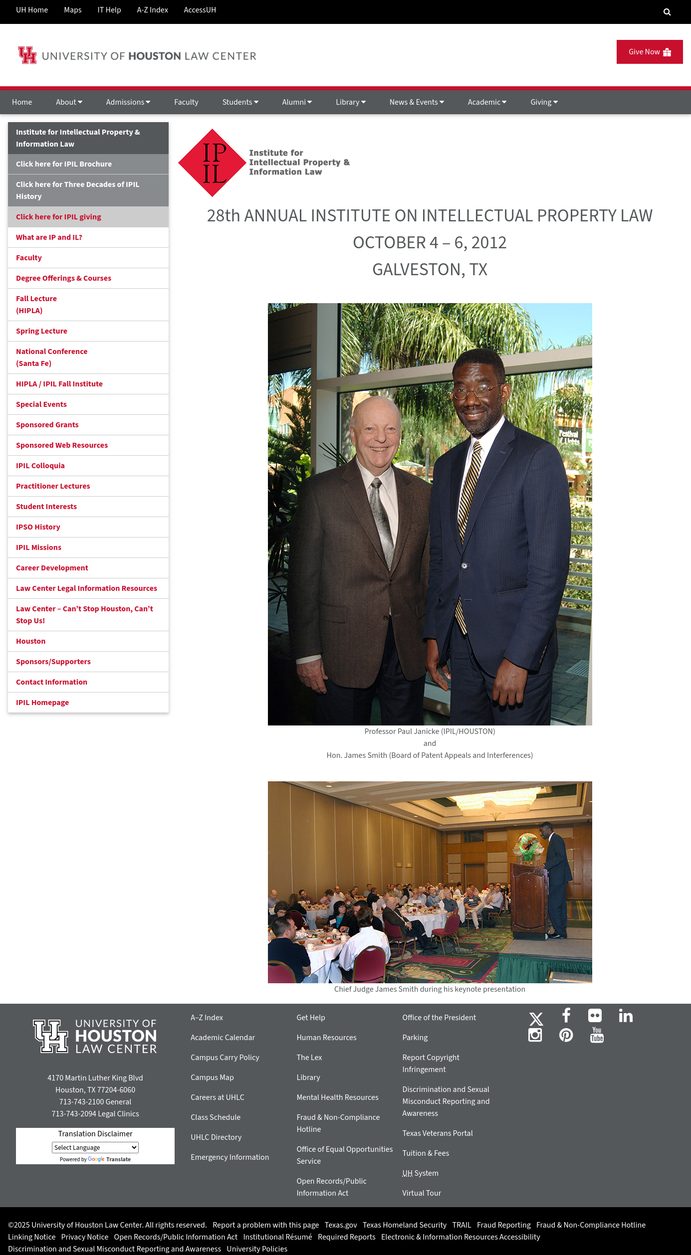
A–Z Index (207, 1017)
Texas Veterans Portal (438, 1133)
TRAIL (462, 1225)
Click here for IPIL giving (58, 216)
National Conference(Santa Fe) (51, 357)
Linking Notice (31, 1237)
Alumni (297, 102)
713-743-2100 (81, 1101)
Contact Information (51, 682)
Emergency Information (230, 1157)
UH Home (32, 9)
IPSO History (38, 527)
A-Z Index (152, 9)
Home (22, 102)
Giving (543, 102)
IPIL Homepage (42, 702)
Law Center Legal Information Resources (86, 588)
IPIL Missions (38, 547)
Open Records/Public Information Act (176, 1237)
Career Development (52, 567)
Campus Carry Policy (225, 1057)
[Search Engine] (667, 12)
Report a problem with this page (266, 1225)
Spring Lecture (41, 331)
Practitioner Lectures (53, 486)
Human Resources (326, 1037)
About (69, 102)
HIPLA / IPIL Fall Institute (59, 383)
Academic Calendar (223, 1037)
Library (350, 102)
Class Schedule (215, 1117)
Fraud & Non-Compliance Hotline (591, 1225)
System (421, 1173)
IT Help (109, 9)
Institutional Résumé (277, 1237)
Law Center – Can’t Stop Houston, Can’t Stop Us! (84, 614)
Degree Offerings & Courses (63, 278)
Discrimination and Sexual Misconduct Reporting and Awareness (446, 1101)
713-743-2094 (74, 1113)
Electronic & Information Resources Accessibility (460, 1237)
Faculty (186, 102)
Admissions (128, 102)
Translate (109, 1159)
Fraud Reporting (504, 1225)
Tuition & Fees (426, 1153)
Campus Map (212, 1077)
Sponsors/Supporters (53, 661)
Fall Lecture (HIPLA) (36, 304)
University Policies (257, 1249)
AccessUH (200, 9)
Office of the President (439, 1017)
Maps (72, 9)
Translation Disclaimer (95, 1133)
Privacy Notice (85, 1237)
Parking (415, 1037)
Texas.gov (341, 1225)
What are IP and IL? (49, 237)
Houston (30, 641)
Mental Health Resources (337, 1097)
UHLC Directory (216, 1137)
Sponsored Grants (47, 424)
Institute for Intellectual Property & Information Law (78, 138)
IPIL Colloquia (40, 465)
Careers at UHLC (217, 1097)
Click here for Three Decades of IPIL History (78, 190)
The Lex (309, 1057)
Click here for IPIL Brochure (64, 164)
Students (240, 102)
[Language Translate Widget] (95, 1147)
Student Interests (46, 506)
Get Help (310, 1017)
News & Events (417, 102)
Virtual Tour (422, 1193)
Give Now (650, 51)
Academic (487, 102)
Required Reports (347, 1237)
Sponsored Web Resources (62, 445)
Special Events (41, 404)
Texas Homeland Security (405, 1225)
